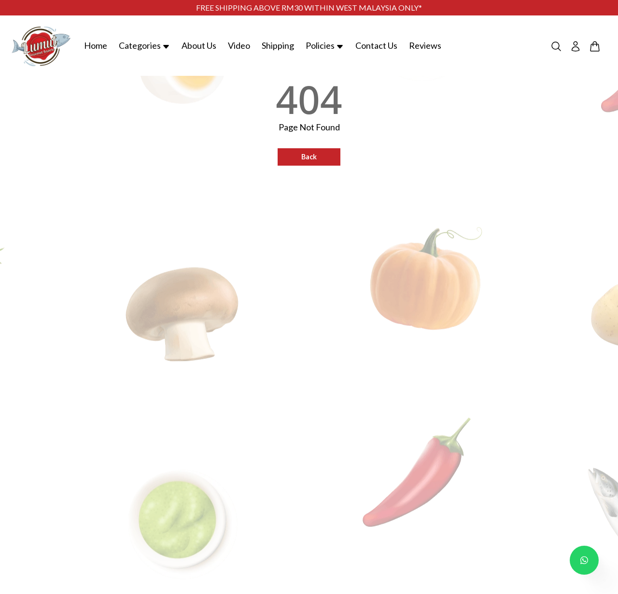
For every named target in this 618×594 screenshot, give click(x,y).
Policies (325, 45)
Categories (144, 45)
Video (239, 45)
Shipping (278, 45)
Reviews (425, 45)
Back (309, 157)
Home (95, 45)
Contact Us (376, 45)
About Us (199, 45)
